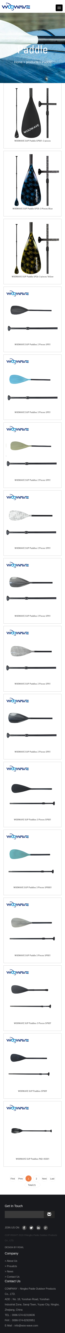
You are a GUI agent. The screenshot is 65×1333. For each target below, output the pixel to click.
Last (52, 1178)
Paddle (47, 62)
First (12, 1178)
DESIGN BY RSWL (14, 1247)
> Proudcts (11, 1266)
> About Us (11, 1261)
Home (18, 62)
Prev (20, 1178)
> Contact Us (12, 1276)
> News (9, 1271)
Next (44, 1178)
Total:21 (32, 1185)
